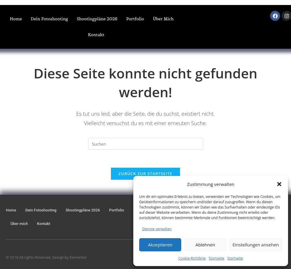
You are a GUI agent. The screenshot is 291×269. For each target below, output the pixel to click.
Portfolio (135, 18)
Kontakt (96, 34)
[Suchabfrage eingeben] (145, 144)
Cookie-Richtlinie (192, 258)
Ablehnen (205, 245)
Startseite (216, 258)
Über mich (163, 18)
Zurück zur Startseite (145, 173)
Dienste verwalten (157, 228)
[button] (279, 184)
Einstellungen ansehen (255, 245)
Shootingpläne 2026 (97, 18)
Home (16, 18)
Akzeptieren (160, 245)
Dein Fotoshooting (49, 18)
